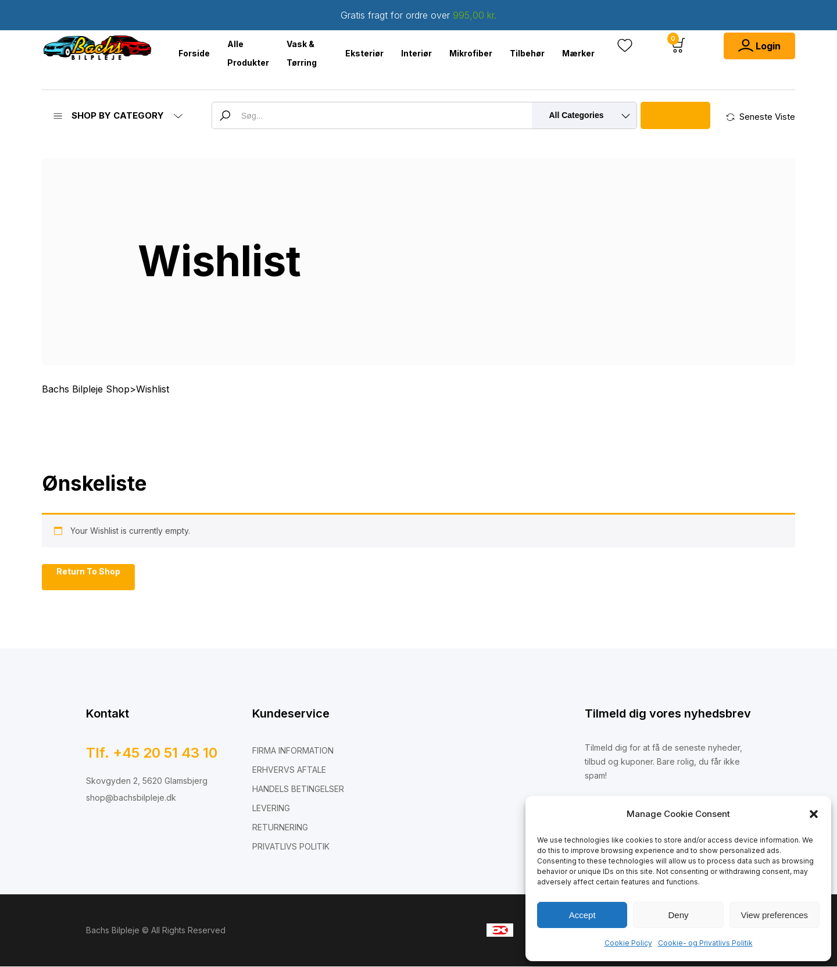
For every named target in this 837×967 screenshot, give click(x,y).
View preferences (775, 915)
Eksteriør (364, 53)
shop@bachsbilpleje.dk (131, 798)
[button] (814, 814)
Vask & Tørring (302, 53)
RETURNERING (280, 828)
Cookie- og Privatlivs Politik (705, 943)
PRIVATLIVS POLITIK (291, 847)
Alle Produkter (248, 53)
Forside (194, 53)
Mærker (578, 53)
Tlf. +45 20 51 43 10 (151, 753)
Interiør (416, 53)
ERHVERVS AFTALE (289, 770)
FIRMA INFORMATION (293, 751)
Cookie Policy (628, 943)
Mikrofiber (470, 53)
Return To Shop (88, 572)
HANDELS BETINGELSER (298, 789)
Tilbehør (527, 53)
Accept (582, 915)
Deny (678, 915)
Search (675, 115)
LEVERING (271, 808)
